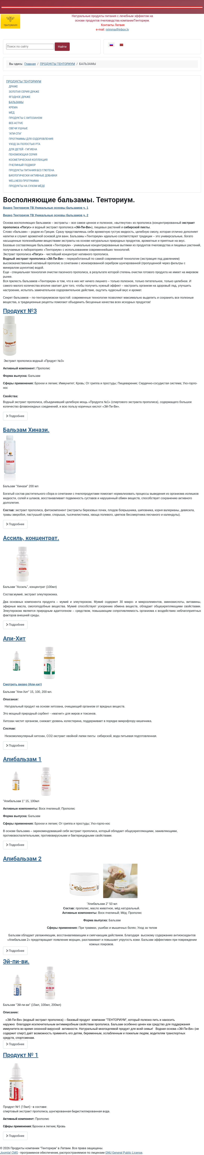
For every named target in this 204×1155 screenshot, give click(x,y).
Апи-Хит (14, 638)
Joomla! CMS (9, 1152)
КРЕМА (13, 107)
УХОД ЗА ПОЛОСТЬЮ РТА (24, 144)
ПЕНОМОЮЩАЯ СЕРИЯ (23, 154)
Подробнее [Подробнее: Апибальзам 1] (15, 845)
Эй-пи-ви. (16, 961)
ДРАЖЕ (13, 86)
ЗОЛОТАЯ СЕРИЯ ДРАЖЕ (24, 91)
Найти (62, 46)
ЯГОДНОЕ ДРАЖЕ (19, 96)
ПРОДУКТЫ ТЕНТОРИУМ (23, 81)
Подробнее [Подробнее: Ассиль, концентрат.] (15, 624)
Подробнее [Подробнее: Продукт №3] (15, 416)
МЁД (12, 112)
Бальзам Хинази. (26, 429)
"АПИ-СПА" (15, 133)
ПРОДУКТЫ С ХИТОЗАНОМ (25, 117)
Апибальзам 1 (22, 759)
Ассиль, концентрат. (31, 538)
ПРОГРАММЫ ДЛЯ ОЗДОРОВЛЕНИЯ (31, 138)
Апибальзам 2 (22, 858)
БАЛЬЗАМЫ (16, 102)
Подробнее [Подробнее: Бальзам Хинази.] (15, 524)
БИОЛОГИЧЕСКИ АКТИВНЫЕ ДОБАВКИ (33, 175)
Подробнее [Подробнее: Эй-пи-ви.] (15, 1044)
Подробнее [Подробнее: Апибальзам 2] (15, 951)
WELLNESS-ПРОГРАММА (24, 180)
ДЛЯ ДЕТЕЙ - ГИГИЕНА (23, 149)
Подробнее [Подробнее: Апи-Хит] (15, 745)
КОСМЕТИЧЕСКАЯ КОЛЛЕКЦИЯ (28, 159)
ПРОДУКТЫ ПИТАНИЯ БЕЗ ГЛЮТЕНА (31, 170)
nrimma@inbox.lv (117, 29)
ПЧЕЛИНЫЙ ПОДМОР (22, 165)
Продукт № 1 (20, 1055)
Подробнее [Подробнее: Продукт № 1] (15, 1136)
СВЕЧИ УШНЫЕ (18, 128)
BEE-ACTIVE (16, 123)
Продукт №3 (20, 310)
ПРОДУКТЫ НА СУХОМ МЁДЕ (27, 185)
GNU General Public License (123, 1152)
